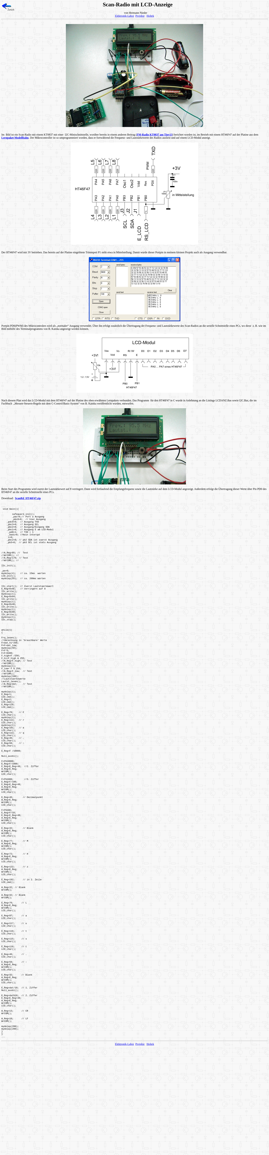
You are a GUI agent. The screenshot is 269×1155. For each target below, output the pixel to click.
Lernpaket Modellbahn (15, 137)
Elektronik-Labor (124, 15)
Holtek (150, 15)
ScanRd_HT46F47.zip (28, 498)
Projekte (139, 15)
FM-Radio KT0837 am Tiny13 (154, 134)
